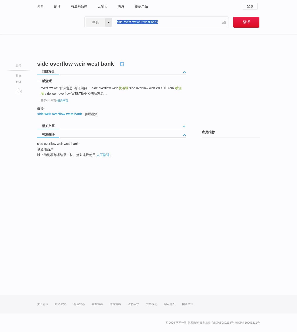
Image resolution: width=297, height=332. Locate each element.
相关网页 (62, 100)
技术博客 (115, 304)
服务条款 (205, 322)
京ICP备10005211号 (247, 322)
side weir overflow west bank (59, 114)
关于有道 (42, 304)
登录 (250, 6)
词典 (40, 6)
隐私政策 (193, 322)
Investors (61, 304)
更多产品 (141, 6)
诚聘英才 (133, 304)
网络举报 (187, 304)
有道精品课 (79, 6)
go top (19, 90)
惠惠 (121, 6)
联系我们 (151, 304)
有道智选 (79, 304)
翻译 (57, 6)
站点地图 (169, 304)
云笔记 (102, 6)
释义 (18, 75)
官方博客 (97, 304)
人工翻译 (103, 155)
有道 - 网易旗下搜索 (56, 22)
